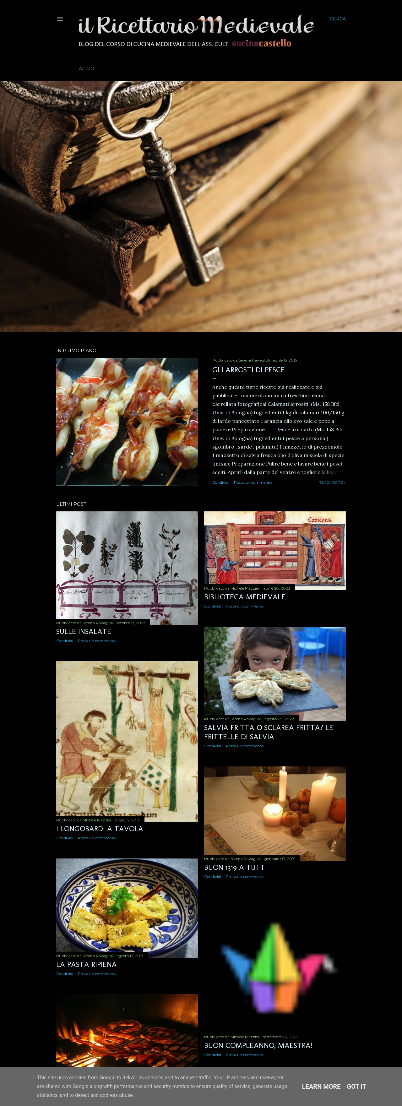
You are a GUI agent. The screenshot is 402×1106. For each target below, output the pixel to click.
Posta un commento (253, 482)
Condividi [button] (220, 482)
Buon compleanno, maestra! (258, 1045)
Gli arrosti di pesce (248, 369)
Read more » (332, 482)
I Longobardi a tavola (99, 828)
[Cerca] (338, 18)
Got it (357, 1086)
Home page (93, 69)
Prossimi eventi (194, 69)
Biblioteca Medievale (140, 69)
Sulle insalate (83, 631)
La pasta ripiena (86, 964)
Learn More (321, 1086)
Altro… (228, 69)
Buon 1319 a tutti (235, 867)
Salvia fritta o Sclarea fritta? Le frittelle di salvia (268, 732)
